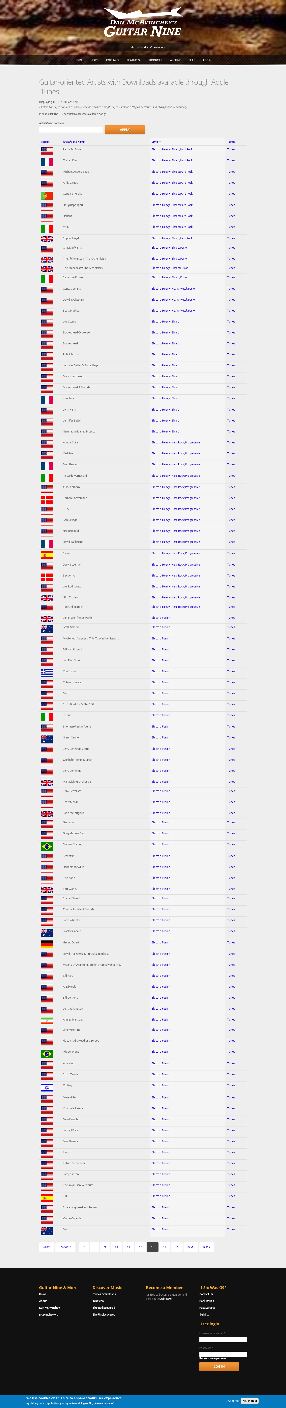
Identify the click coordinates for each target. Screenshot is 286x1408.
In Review (94, 1290)
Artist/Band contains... (43, 113)
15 (167, 1236)
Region (36, 131)
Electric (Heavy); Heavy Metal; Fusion (174, 278)
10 (107, 1236)
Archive (175, 60)
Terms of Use (164, 1398)
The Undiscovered (99, 1304)
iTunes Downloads (99, 1284)
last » (197, 1236)
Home (79, 60)
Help (192, 60)
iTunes (238, 131)
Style (157, 131)
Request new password (218, 1348)
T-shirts (209, 1304)
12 (131, 1236)
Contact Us (211, 1284)
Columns (112, 60)
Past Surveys (212, 1297)
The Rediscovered (99, 1297)
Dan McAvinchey (40, 1297)
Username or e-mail (217, 1323)
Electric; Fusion (161, 607)
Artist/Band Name (66, 131)
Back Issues (211, 1290)
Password (211, 1337)
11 (119, 1236)
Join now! (166, 1288)
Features (133, 60)
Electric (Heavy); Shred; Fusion (170, 237)
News (94, 60)
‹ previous (56, 1236)
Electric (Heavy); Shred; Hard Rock (172, 139)
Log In (207, 60)
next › (181, 1236)
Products (155, 60)
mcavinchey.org (39, 1304)
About (33, 1290)
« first (37, 1236)
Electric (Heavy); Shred (166, 311)
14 (155, 1236)
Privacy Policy (190, 1398)
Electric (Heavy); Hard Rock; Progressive (176, 432)
